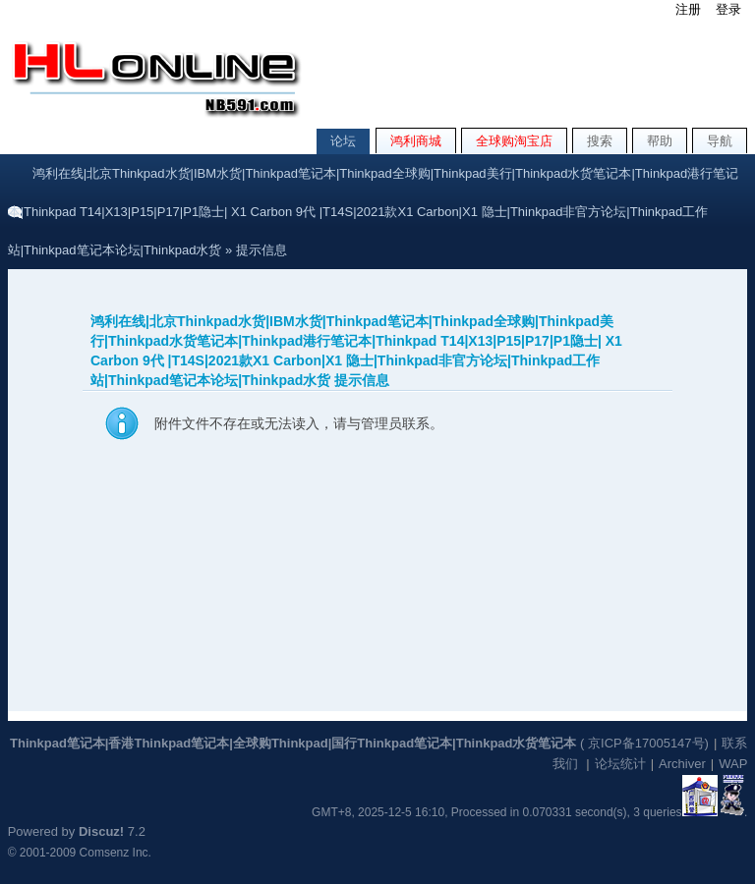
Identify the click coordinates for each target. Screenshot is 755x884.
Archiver (682, 763)
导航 (719, 141)
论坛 (343, 141)
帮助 (659, 141)
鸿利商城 (415, 141)
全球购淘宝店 (514, 141)
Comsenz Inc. (115, 852)
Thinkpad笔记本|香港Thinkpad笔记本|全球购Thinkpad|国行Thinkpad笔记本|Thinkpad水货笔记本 (293, 743)
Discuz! (101, 831)
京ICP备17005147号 (646, 743)
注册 (688, 9)
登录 (728, 9)
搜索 (599, 141)
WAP (733, 763)
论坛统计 (620, 763)
